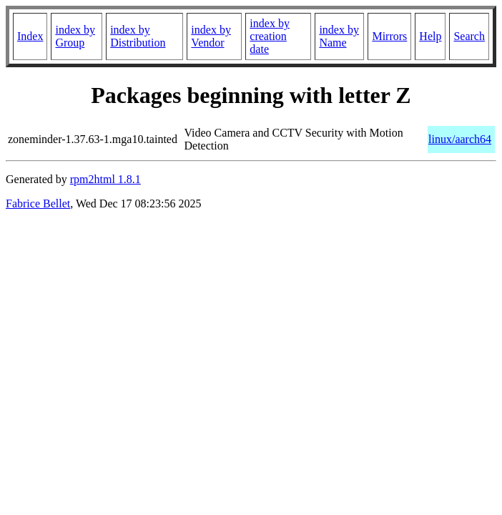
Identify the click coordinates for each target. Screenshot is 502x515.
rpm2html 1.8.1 (105, 179)
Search (469, 36)
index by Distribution (137, 36)
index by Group (75, 36)
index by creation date (270, 36)
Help (430, 36)
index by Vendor (211, 36)
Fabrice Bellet (38, 203)
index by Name (339, 36)
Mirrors (389, 36)
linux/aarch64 (459, 139)
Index (30, 36)
